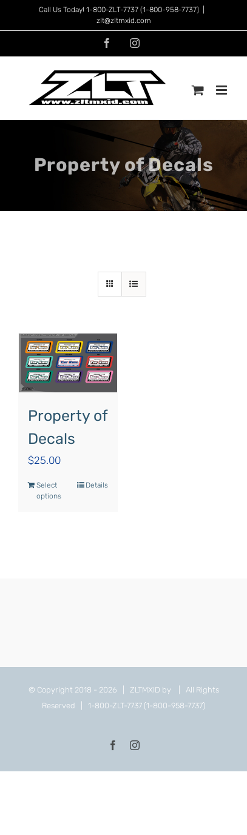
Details (97, 485)
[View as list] (134, 284)
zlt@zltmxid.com (123, 20)
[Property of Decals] (68, 363)
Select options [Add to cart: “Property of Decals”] (48, 490)
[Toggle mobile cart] (198, 90)
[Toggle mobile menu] (222, 90)
